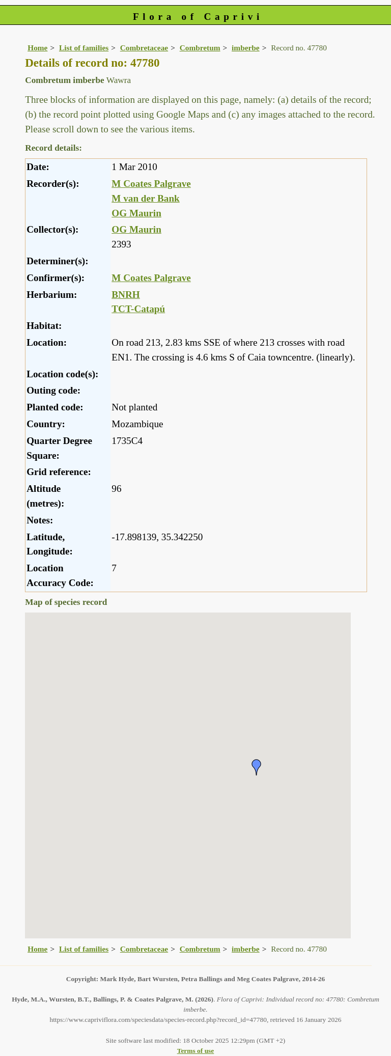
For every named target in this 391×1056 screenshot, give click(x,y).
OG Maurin (136, 213)
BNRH (125, 294)
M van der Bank (145, 198)
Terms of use (195, 1050)
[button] (256, 767)
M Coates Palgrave (151, 183)
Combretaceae (144, 47)
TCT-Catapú (138, 308)
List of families (83, 47)
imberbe (246, 47)
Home (37, 47)
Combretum (200, 47)
